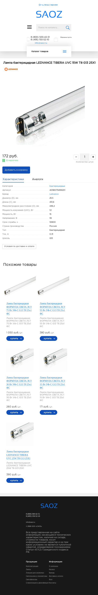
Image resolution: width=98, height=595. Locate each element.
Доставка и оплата (56, 576)
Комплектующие (32, 566)
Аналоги (37, 179)
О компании (53, 566)
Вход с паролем (51, 5)
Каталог (52, 569)
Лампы (28, 569)
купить (14, 338)
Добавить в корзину (16, 170)
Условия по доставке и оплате (19, 246)
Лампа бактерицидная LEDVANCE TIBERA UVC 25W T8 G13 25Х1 (18, 455)
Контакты (52, 582)
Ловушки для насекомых (35, 572)
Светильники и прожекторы (36, 576)
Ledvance (54, 194)
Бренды (52, 572)
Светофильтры (31, 579)
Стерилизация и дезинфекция (37, 582)
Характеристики (13, 179)
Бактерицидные (57, 186)
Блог (50, 579)
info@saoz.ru (41, 43)
